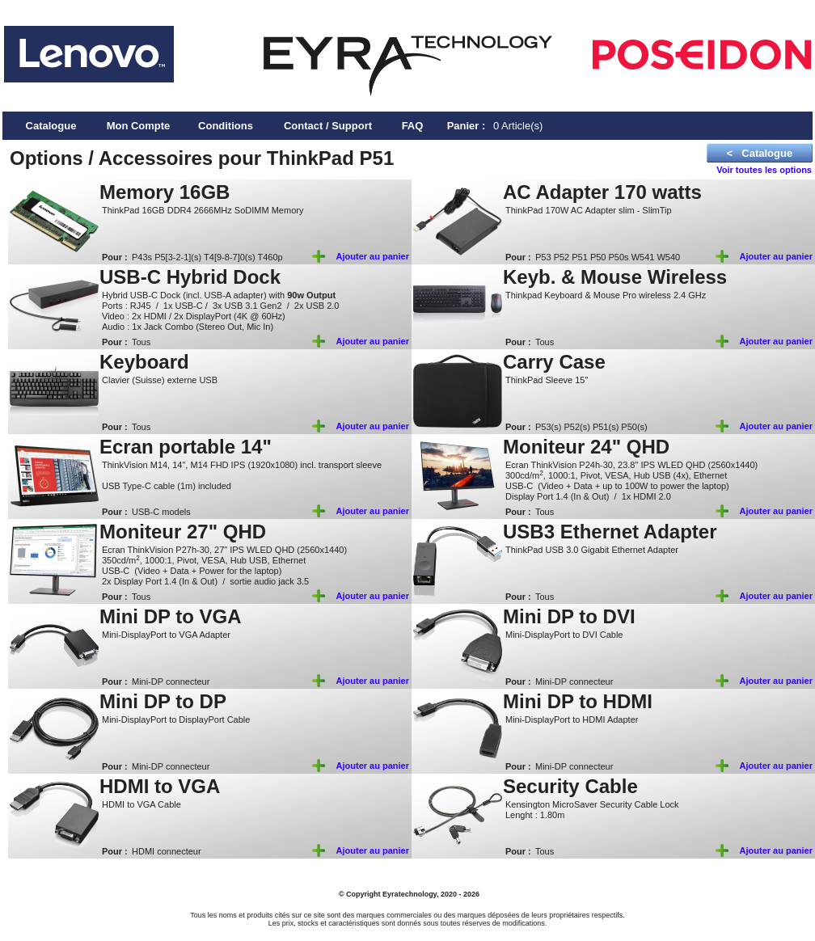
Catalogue (51, 126)
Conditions (225, 126)
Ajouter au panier (372, 256)
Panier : (466, 126)
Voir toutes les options (764, 170)
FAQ (413, 126)
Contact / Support (328, 126)
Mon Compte (139, 126)
